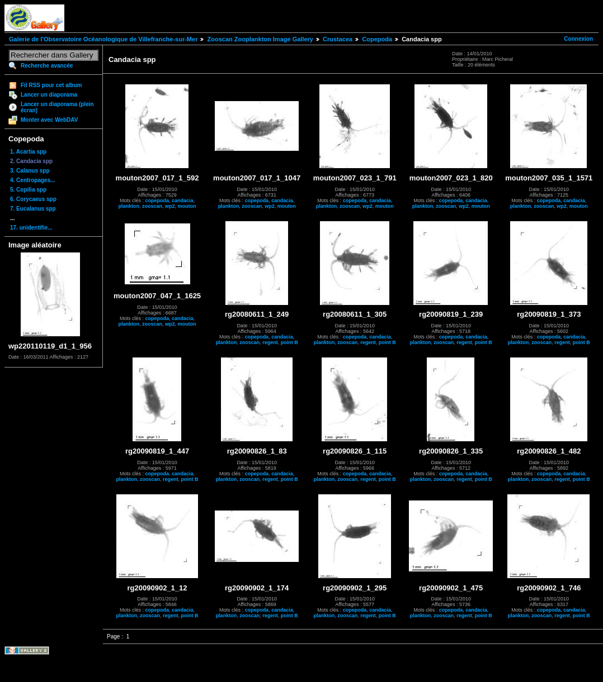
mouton (187, 206)
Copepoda (377, 39)
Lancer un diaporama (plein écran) (57, 107)
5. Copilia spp (28, 190)
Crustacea (337, 39)
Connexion (578, 39)
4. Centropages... (32, 180)
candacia (183, 200)
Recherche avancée (47, 66)
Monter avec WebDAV (49, 120)
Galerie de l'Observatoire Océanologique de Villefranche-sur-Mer (103, 39)
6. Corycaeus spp (33, 199)
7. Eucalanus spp (33, 209)
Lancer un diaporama (49, 95)
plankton (129, 206)
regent (270, 342)
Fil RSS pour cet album (51, 85)
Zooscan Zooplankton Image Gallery (260, 39)
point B (289, 342)
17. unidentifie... (31, 228)
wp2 (170, 206)
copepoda (157, 200)
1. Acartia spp (28, 152)
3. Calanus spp (30, 171)
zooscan (152, 206)
